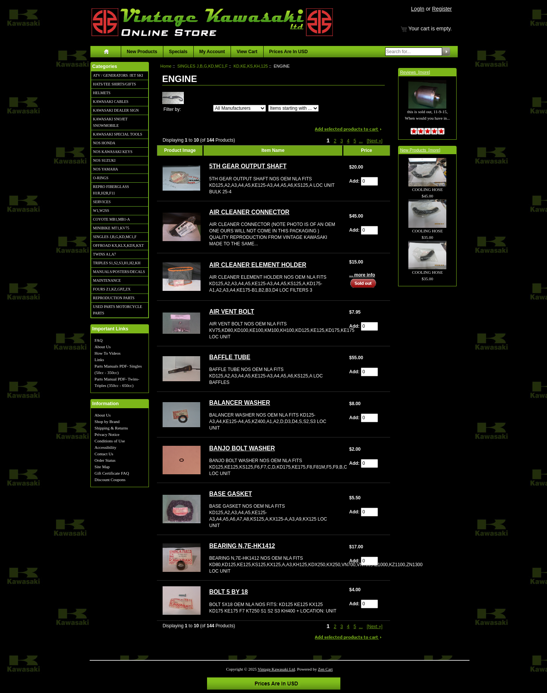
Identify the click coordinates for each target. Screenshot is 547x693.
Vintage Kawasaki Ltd (276, 669)
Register (442, 9)
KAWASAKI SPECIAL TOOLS (117, 134)
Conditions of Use (110, 441)
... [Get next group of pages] (361, 141)
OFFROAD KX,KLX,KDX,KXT (118, 245)
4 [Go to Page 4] (348, 141)
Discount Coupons (110, 479)
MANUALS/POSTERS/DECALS (119, 272)
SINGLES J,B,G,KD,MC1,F (114, 237)
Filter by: (172, 109)
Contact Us (104, 453)
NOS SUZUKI (104, 160)
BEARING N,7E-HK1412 (242, 546)
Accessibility (105, 447)
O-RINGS (101, 178)
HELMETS (102, 93)
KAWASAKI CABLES (110, 101)
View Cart (247, 51)
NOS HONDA (104, 143)
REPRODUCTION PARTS (113, 298)
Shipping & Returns (111, 428)
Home (165, 66)
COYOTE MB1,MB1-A (111, 219)
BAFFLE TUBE (229, 357)
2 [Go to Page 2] (335, 141)
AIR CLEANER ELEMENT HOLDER (258, 265)
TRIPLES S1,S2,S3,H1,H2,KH (117, 263)
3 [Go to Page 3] (341, 141)
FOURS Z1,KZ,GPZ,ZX (112, 289)
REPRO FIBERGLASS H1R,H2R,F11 (111, 190)
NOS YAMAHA (105, 169)
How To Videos (107, 353)
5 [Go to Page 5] (355, 141)
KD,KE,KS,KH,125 (251, 66)
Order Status (105, 460)
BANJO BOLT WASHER (242, 448)
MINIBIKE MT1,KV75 (111, 228)
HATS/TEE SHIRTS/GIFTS (114, 84)
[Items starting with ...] (293, 108)
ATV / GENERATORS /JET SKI (118, 75)
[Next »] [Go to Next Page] (374, 141)
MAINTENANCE (107, 280)
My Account (212, 51)
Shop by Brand (107, 421)
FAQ (99, 340)
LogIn (417, 9)
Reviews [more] (415, 72)
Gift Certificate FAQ (112, 473)
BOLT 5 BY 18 (228, 592)
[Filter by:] (239, 108)
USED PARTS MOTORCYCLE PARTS (117, 310)
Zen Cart (325, 669)
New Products (142, 51)
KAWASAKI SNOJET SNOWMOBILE (110, 122)
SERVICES (102, 202)
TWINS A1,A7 (104, 254)
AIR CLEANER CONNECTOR (249, 212)
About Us (103, 346)
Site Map (102, 466)
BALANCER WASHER (239, 402)
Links (99, 359)
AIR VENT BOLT (231, 311)
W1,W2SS (101, 210)
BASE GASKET (230, 494)
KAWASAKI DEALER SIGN (116, 110)
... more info (362, 275)
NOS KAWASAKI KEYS (113, 152)
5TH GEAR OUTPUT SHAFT (248, 166)
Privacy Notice (107, 434)
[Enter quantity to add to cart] (369, 181)
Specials (178, 51)
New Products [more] (420, 150)
